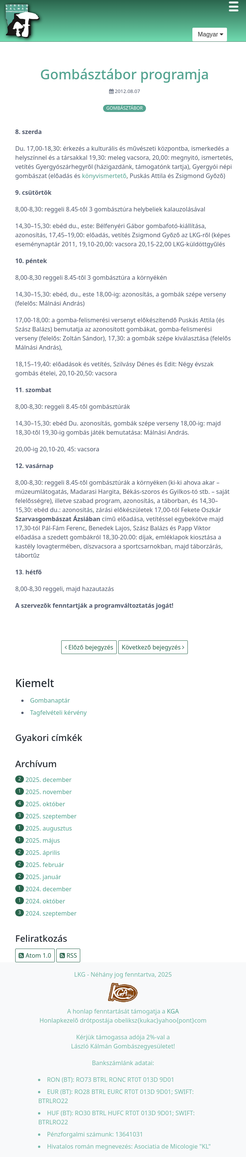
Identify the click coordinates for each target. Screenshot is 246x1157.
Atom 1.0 (35, 955)
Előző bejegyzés (89, 647)
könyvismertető (104, 176)
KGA (173, 1011)
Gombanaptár (50, 700)
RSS (68, 955)
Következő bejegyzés (153, 647)
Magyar (209, 34)
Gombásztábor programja (124, 74)
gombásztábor (124, 108)
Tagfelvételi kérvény (58, 712)
